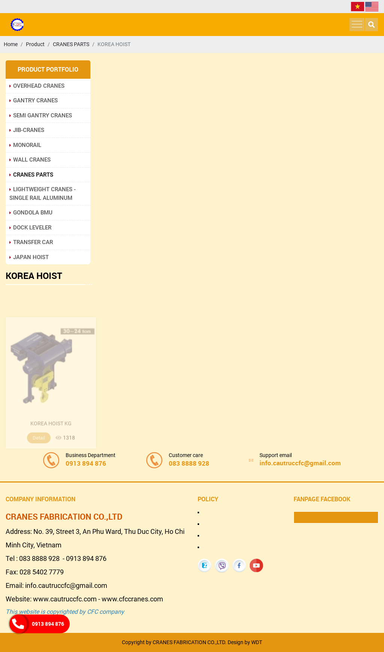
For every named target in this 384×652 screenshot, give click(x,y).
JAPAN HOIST (29, 257)
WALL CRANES (30, 159)
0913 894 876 (48, 623)
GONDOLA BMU (30, 212)
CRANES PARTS (31, 174)
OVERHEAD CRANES (36, 85)
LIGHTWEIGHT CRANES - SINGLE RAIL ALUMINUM (42, 193)
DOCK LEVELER (30, 227)
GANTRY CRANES (33, 100)
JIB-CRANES (26, 130)
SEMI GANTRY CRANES (40, 115)
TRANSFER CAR (31, 242)
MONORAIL (25, 145)
